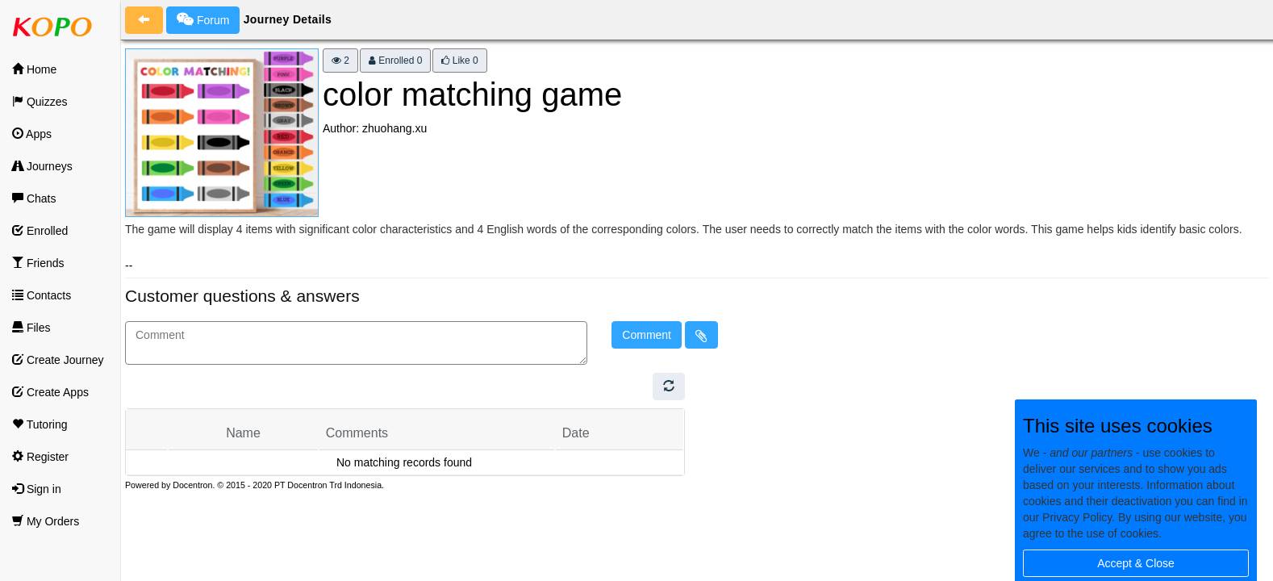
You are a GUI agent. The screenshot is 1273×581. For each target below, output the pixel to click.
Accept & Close (1136, 563)
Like (459, 60)
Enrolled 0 (395, 60)
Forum (203, 19)
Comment (646, 334)
